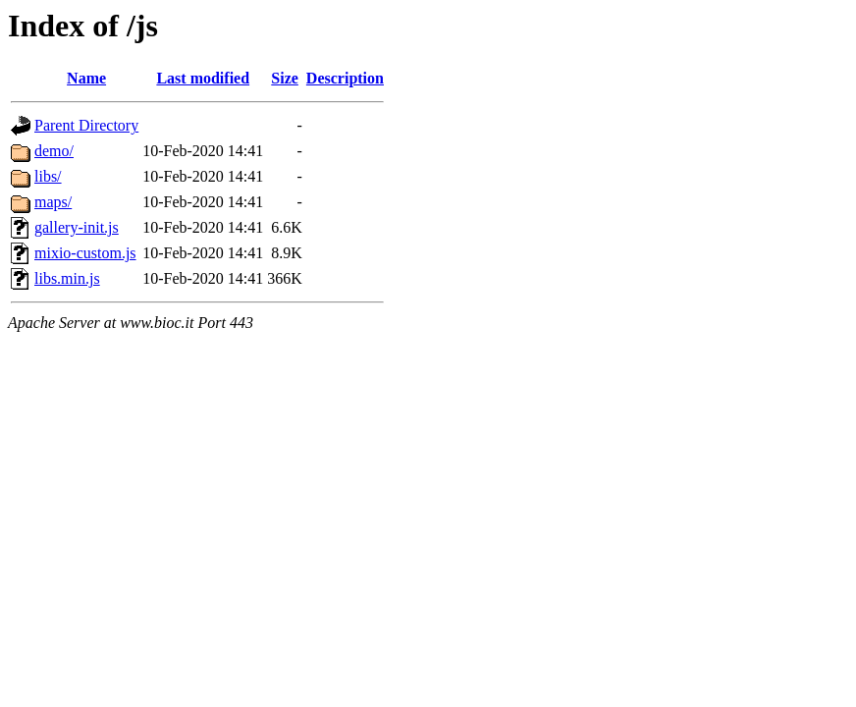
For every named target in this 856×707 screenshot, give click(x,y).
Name (86, 78)
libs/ (48, 176)
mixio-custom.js (85, 253)
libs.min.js (67, 278)
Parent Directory (86, 125)
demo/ (54, 150)
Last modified (202, 78)
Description (345, 78)
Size (284, 78)
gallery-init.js (76, 227)
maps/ (53, 201)
